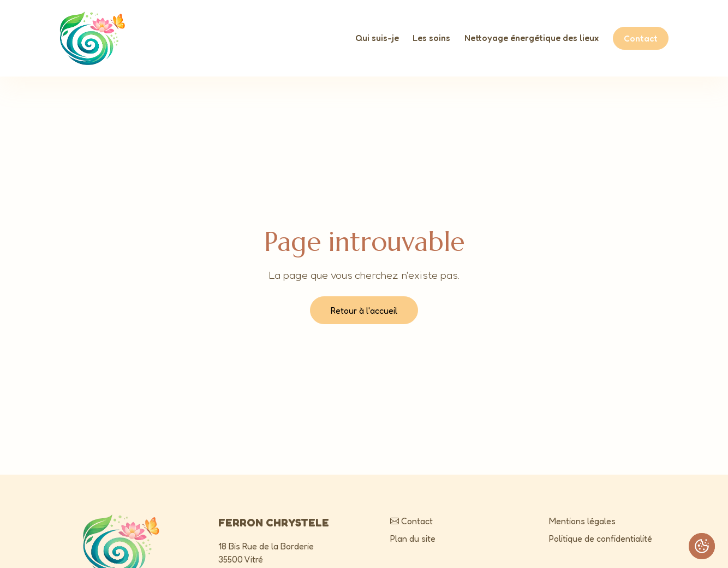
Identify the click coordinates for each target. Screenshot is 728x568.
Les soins (431, 37)
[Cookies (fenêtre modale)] (702, 546)
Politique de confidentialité (600, 538)
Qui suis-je (377, 37)
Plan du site (412, 538)
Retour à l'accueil (364, 310)
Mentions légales (582, 521)
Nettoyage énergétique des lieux (531, 37)
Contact (641, 38)
